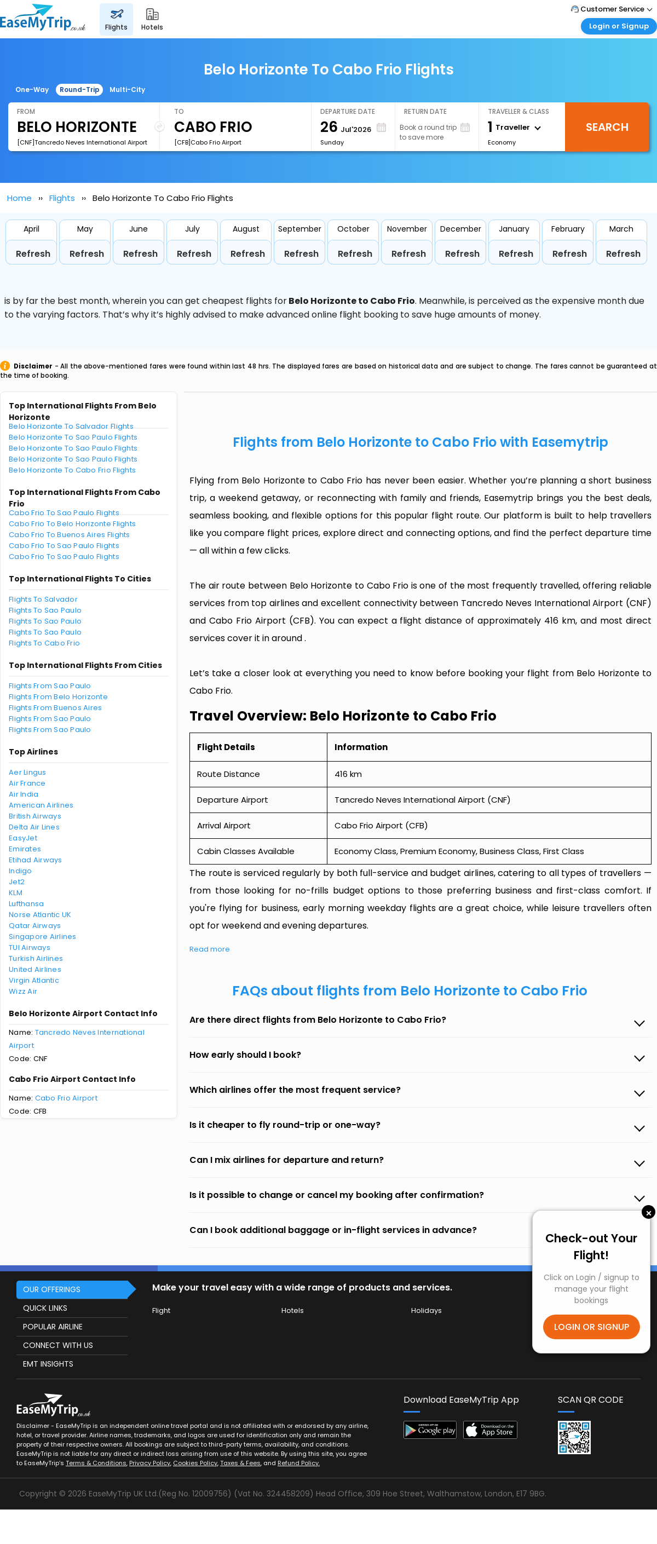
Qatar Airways (35, 925)
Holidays (426, 1310)
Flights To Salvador (43, 599)
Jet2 (17, 882)
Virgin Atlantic (34, 980)
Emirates (25, 849)
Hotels (292, 1310)
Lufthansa (26, 903)
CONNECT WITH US (58, 1345)
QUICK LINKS (45, 1308)
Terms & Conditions (96, 1463)
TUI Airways (29, 947)
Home (19, 198)
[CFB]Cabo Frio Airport (207, 142)
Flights (62, 198)
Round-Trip (80, 89)
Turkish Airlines (36, 958)
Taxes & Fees (240, 1463)
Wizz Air (23, 991)
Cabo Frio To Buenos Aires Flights (69, 534)
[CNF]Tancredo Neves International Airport (82, 142)
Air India (23, 794)
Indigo (20, 871)
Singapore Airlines (43, 936)
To (179, 111)
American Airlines (41, 805)
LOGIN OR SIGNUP (591, 1327)
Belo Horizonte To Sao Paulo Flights (73, 437)
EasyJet (23, 838)
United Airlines (35, 969)
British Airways (35, 816)
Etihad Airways (35, 860)
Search (607, 127)
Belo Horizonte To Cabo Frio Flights (72, 470)
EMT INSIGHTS (48, 1363)
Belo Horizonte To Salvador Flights (71, 426)
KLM (15, 893)
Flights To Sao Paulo (45, 610)
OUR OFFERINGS (51, 1289)
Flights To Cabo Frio (44, 643)
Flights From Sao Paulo (50, 686)
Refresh (33, 253)
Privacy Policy (149, 1463)
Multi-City (127, 89)
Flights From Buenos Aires (55, 707)
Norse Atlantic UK (40, 914)
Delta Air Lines (34, 827)
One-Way (32, 89)
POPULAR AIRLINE (53, 1326)
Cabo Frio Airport (66, 1098)
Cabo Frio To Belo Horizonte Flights (72, 523)
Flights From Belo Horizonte (58, 697)
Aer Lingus (28, 772)
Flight (161, 1310)
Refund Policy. (299, 1463)
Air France (27, 783)
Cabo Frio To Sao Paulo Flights (64, 513)
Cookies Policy (195, 1463)
